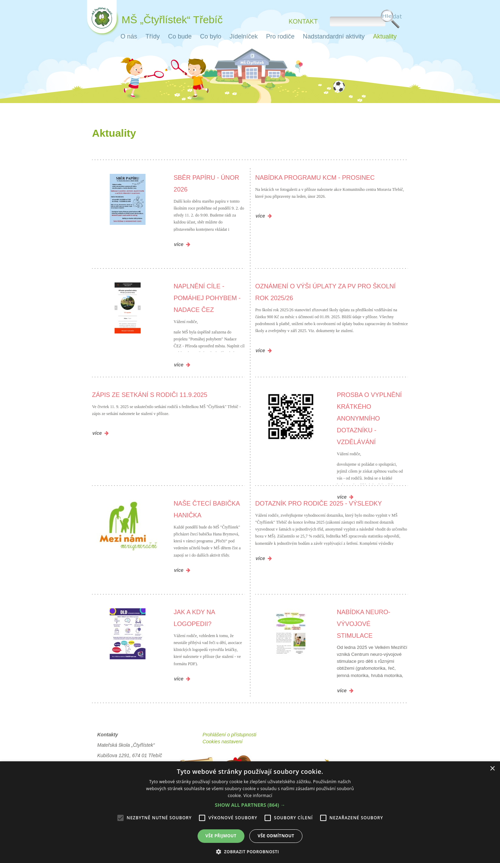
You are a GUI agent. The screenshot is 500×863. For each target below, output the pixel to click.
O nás (128, 36)
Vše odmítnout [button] (276, 836)
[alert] (250, 812)
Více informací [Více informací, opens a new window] (257, 795)
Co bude (180, 36)
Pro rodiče (280, 36)
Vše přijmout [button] (221, 836)
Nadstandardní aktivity (334, 36)
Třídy (152, 36)
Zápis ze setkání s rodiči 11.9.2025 (149, 394)
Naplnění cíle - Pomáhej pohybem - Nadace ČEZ (207, 298)
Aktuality (385, 36)
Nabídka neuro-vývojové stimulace (363, 624)
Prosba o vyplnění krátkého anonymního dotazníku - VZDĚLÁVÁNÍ (369, 418)
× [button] (492, 768)
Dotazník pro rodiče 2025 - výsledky (318, 503)
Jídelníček (244, 36)
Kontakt (303, 21)
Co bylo (210, 36)
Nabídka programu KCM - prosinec (315, 177)
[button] (250, 805)
